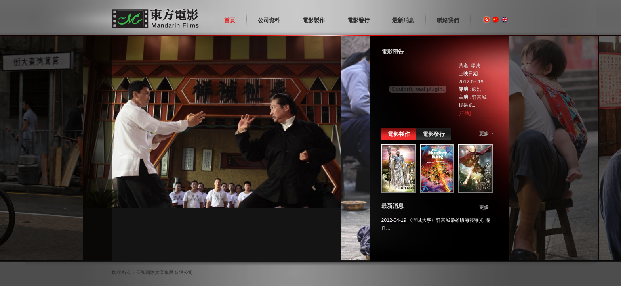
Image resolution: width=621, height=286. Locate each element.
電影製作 (399, 134)
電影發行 (434, 134)
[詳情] (465, 113)
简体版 (495, 19)
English (505, 19)
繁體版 (486, 19)
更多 (484, 133)
